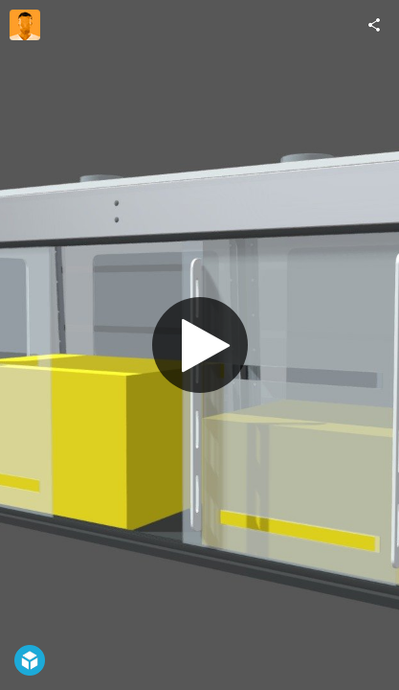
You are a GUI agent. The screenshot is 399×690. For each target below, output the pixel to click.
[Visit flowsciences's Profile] (25, 25)
